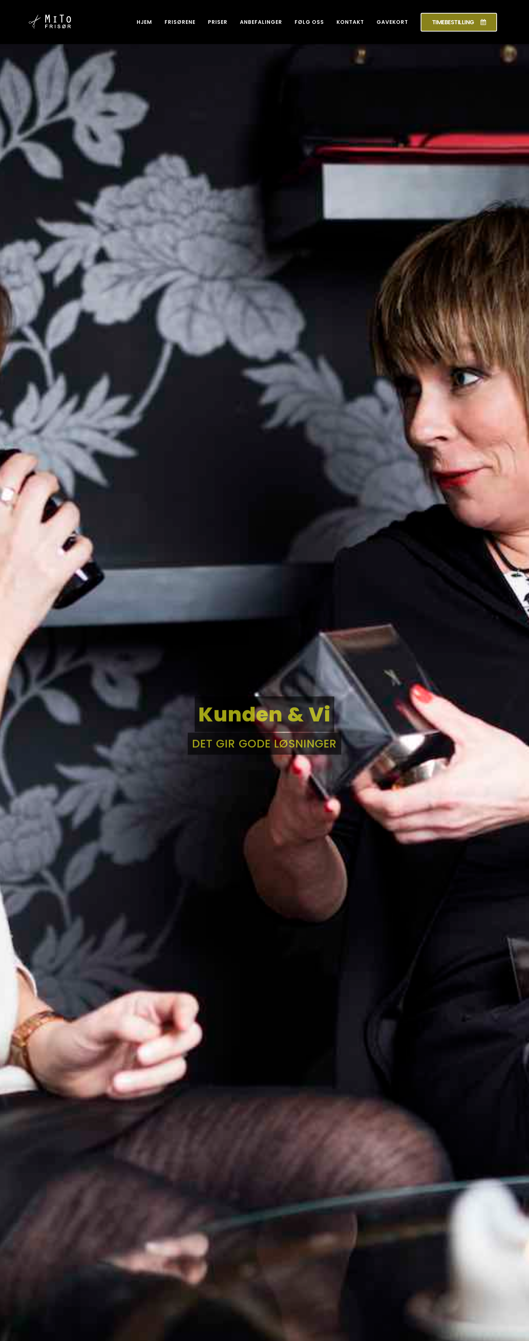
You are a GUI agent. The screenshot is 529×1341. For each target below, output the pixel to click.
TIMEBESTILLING (459, 22)
